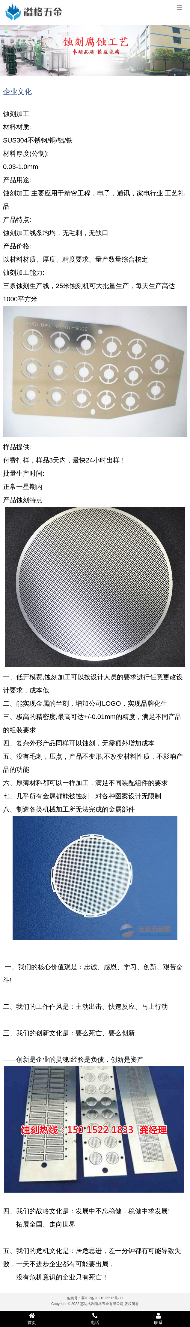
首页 (31, 1318)
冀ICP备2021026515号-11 (102, 1298)
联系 (158, 1318)
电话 (94, 1318)
